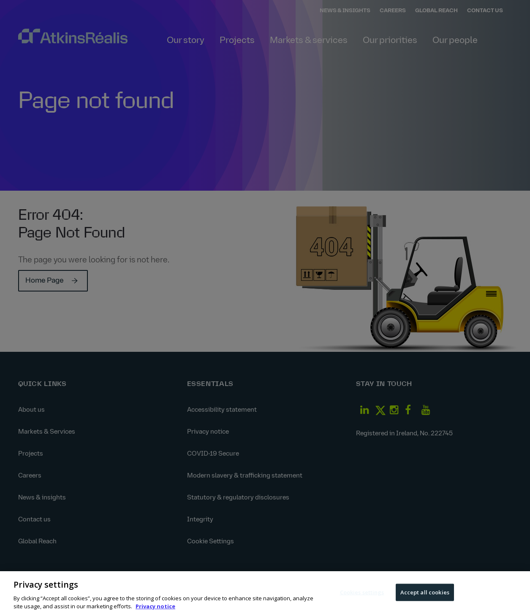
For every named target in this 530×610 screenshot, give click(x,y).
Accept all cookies (424, 595)
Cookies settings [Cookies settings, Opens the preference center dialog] (362, 595)
